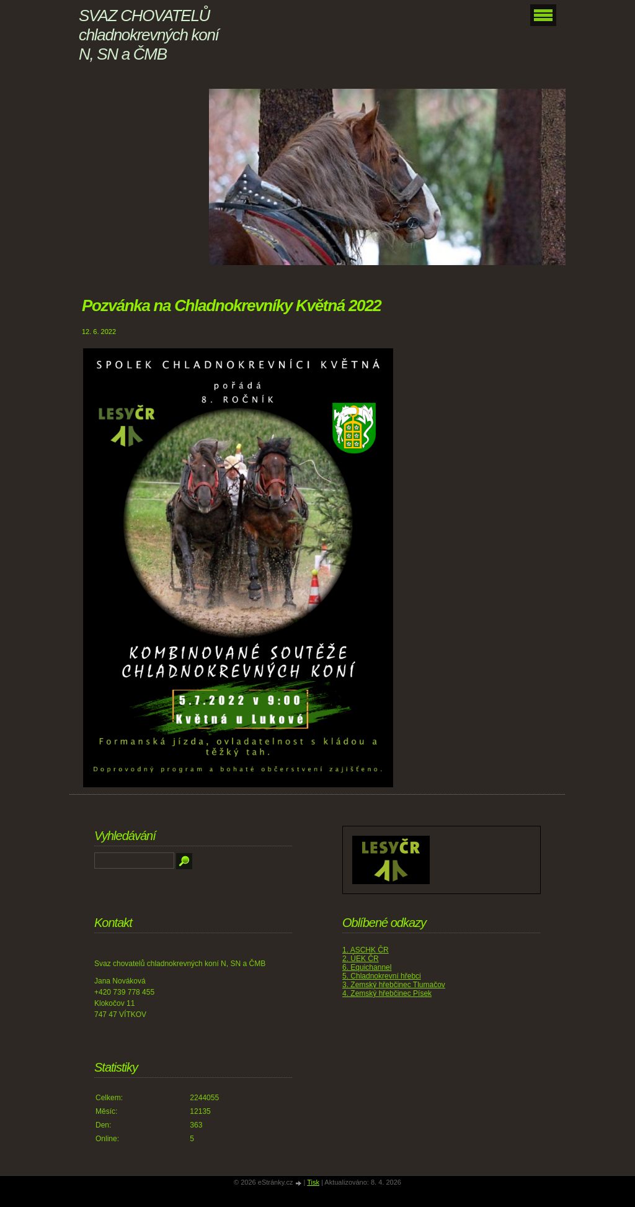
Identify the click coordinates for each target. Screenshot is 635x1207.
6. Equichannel (366, 967)
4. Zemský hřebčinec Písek (387, 993)
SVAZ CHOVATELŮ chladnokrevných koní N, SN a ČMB (148, 34)
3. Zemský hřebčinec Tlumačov (393, 984)
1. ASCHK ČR (365, 950)
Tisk (313, 1182)
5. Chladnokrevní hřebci (381, 976)
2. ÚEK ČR (360, 958)
